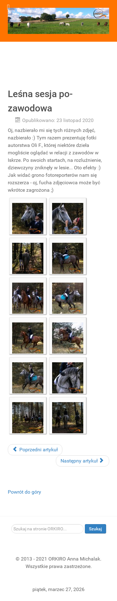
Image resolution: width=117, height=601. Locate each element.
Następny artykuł (82, 461)
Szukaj (95, 528)
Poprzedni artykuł (35, 450)
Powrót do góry (24, 492)
